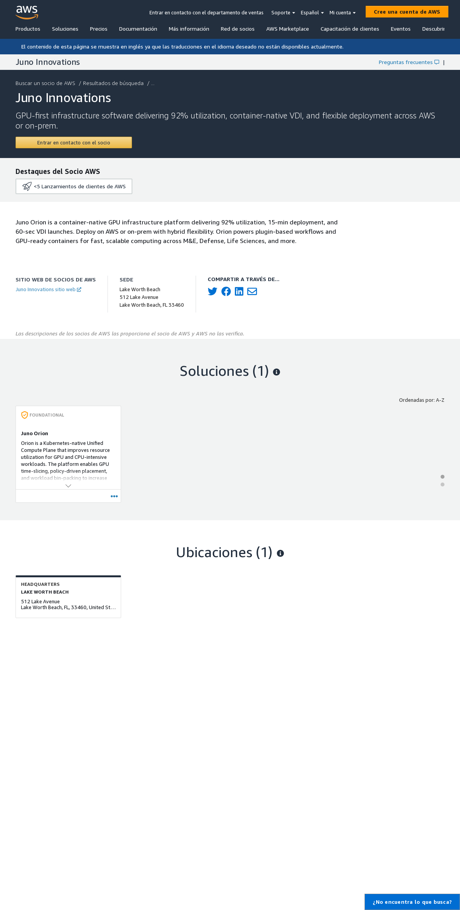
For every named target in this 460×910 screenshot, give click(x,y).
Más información (189, 28)
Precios (99, 28)
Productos (28, 28)
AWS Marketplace (287, 28)
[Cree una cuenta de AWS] (407, 11)
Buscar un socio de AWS (46, 83)
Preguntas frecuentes (409, 62)
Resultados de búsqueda (114, 83)
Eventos (401, 28)
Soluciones (65, 28)
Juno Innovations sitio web (48, 289)
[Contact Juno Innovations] (74, 142)
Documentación (138, 28)
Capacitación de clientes (350, 28)
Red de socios (238, 28)
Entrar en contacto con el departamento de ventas (206, 12)
